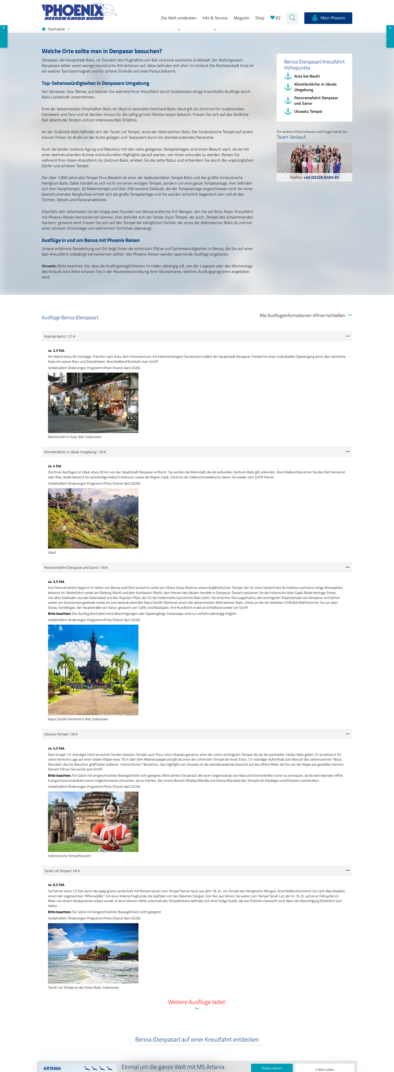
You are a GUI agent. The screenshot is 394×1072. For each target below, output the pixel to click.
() (275, 18)
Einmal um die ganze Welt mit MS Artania (173, 1067)
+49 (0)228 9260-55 (321, 177)
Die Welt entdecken (178, 18)
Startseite (56, 29)
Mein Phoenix (328, 17)
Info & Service (215, 18)
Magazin (241, 18)
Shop (259, 18)
